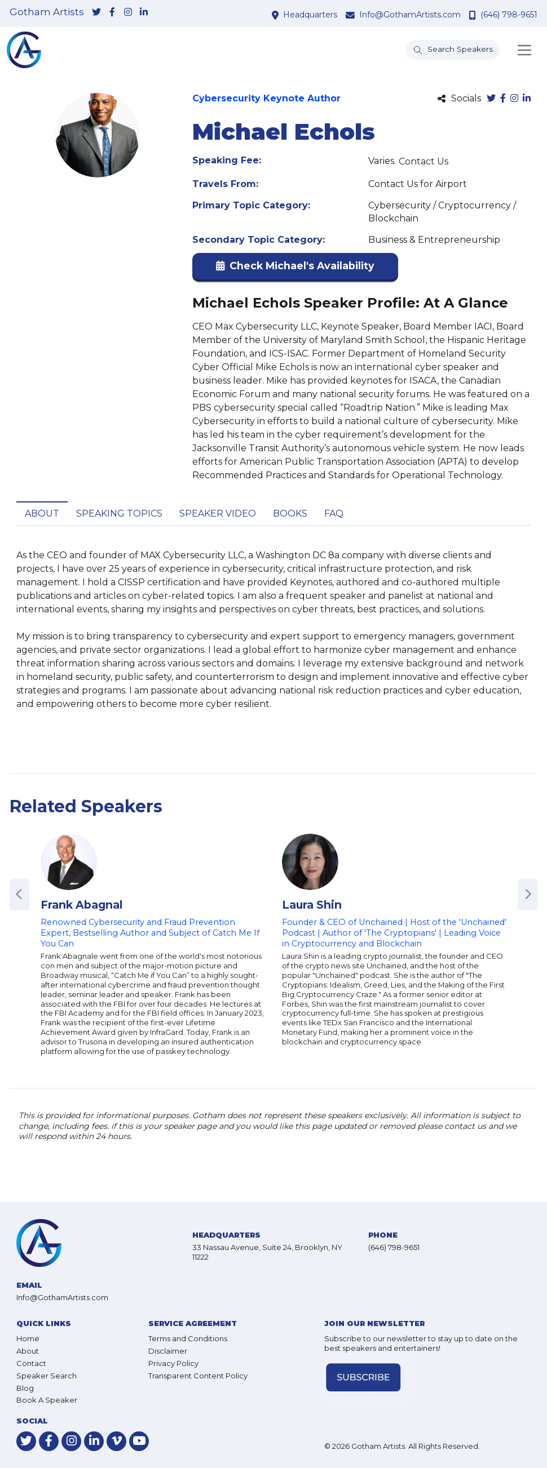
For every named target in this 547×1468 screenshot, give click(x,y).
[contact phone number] (474, 15)
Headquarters (310, 15)
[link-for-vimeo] (116, 1441)
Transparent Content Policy (198, 1375)
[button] (295, 268)
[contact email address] (352, 15)
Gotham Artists (47, 12)
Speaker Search (46, 1375)
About (42, 513)
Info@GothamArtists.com (410, 15)
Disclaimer (167, 1350)
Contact (31, 1363)
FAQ (333, 513)
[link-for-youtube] (139, 1441)
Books (290, 513)
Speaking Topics (119, 513)
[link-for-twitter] (96, 13)
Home (27, 1338)
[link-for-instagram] (128, 13)
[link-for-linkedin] (144, 13)
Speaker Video (217, 513)
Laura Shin (312, 904)
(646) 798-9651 (508, 15)
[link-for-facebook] (112, 13)
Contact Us (423, 161)
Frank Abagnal (81, 904)
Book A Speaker (46, 1399)
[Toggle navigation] (524, 50)
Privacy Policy (173, 1363)
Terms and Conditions (187, 1338)
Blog (25, 1388)
